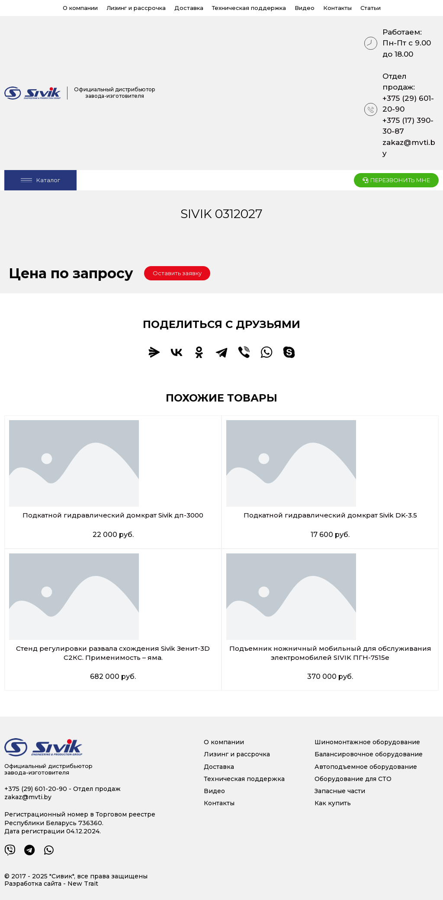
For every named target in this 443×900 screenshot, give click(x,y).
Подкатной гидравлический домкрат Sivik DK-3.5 (330, 515)
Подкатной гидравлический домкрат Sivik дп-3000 (113, 515)
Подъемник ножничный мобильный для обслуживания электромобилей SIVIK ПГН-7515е (330, 653)
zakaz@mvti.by (408, 148)
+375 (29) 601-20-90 (408, 104)
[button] (177, 273)
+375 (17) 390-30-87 (407, 126)
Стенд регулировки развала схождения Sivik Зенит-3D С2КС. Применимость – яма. (113, 653)
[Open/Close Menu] (40, 180)
